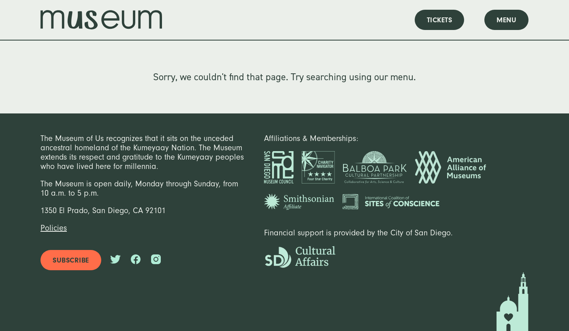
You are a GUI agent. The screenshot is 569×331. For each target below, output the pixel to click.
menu (506, 20)
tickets (439, 20)
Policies (53, 228)
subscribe (71, 260)
